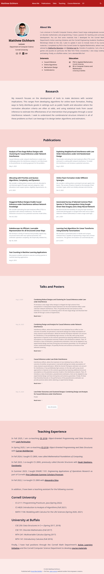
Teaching (62, 3)
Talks (54, 3)
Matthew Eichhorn (9, 3)
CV (83, 3)
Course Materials (74, 3)
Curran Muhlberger (24, 451)
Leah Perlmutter (23, 441)
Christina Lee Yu (73, 48)
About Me (35, 3)
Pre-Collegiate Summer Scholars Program (44, 474)
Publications (46, 3)
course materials (79, 548)
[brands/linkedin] (23, 53)
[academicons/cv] (26, 53)
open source (53, 571)
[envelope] (17, 53)
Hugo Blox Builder (36, 571)
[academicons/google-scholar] (20, 53)
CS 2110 (43, 438)
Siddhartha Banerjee (55, 48)
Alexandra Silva (51, 480)
